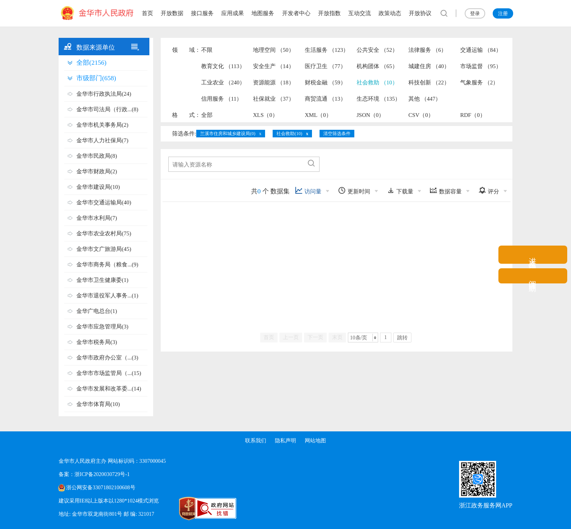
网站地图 (315, 440)
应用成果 (232, 13)
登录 (475, 13)
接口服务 (202, 13)
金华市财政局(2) (96, 171)
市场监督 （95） (480, 66)
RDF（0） (473, 115)
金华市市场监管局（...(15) (108, 373)
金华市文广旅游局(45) (103, 249)
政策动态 (390, 13)
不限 (207, 50)
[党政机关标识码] (172, 508)
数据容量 (446, 190)
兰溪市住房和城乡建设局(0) (227, 133)
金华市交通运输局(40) (103, 202)
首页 (147, 13)
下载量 (400, 190)
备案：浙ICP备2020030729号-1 (94, 474)
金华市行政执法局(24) (103, 94)
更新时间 (354, 190)
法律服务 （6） (427, 50)
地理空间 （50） (273, 50)
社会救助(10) (289, 133)
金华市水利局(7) (96, 218)
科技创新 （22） (429, 82)
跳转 (402, 338)
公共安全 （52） (377, 50)
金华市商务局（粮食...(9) (107, 264)
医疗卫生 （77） (325, 66)
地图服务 (262, 13)
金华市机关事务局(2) (102, 125)
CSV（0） (421, 115)
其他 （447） (424, 99)
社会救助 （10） (377, 82)
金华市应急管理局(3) (102, 327)
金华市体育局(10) (98, 404)
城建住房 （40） (429, 66)
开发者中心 (296, 13)
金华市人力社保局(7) (102, 140)
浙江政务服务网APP (485, 505)
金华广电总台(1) (96, 311)
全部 (207, 115)
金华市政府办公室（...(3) (107, 358)
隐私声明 (285, 440)
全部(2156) (91, 62)
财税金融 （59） (325, 82)
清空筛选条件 (337, 133)
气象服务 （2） (479, 82)
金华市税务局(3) (96, 342)
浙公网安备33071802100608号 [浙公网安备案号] (100, 487)
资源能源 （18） (273, 82)
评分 (488, 190)
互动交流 (359, 13)
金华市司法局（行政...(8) (107, 109)
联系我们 (255, 440)
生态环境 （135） (378, 99)
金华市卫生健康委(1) (102, 280)
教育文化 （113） (223, 66)
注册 (503, 13)
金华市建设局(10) (98, 187)
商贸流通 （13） (325, 99)
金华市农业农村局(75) (103, 233)
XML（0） (318, 115)
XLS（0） (265, 115)
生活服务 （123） (327, 50)
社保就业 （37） (273, 99)
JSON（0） (370, 115)
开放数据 (172, 13)
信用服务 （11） (221, 99)
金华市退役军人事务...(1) (107, 296)
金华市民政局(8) (96, 156)
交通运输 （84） (480, 50)
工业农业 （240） (223, 82)
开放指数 (329, 13)
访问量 (308, 190)
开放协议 (420, 13)
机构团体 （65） (377, 66)
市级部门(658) (96, 78)
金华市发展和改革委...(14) (108, 389)
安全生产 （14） (273, 66)
